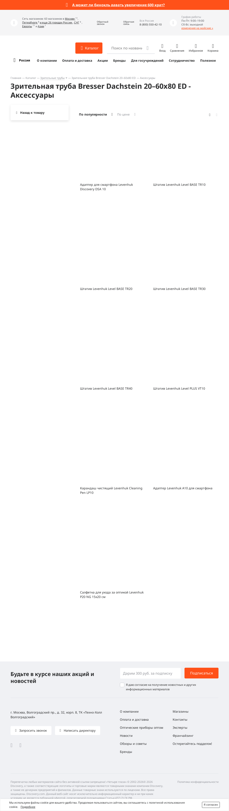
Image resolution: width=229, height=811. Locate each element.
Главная (16, 78)
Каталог (30, 78)
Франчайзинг (183, 735)
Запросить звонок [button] (32, 730)
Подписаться (201, 673)
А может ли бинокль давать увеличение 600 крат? (118, 4)
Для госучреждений (147, 60)
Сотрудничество (182, 60)
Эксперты (180, 727)
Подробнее (28, 807)
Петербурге (30, 22)
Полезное (208, 60)
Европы (27, 26)
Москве (70, 19)
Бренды (119, 60)
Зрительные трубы (52, 78)
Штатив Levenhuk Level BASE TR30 (179, 289)
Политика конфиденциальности (197, 782)
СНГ (76, 22)
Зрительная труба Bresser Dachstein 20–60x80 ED (104, 78)
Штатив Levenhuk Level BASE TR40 (106, 388)
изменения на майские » (197, 28)
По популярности (93, 114)
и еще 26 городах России (56, 22)
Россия (24, 60)
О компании (47, 60)
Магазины (181, 711)
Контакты (180, 719)
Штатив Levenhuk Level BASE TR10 (179, 184)
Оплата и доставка (77, 60)
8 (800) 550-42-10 (151, 24)
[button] (99, 23)
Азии (41, 26)
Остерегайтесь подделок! (192, 743)
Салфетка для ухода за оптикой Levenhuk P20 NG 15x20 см (112, 594)
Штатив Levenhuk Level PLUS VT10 (179, 388)
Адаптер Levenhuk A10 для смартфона (182, 488)
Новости (126, 735)
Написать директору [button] (79, 730)
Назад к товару (32, 112)
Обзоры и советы (133, 743)
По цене (123, 114)
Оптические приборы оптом (141, 727)
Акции (103, 60)
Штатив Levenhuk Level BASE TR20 (106, 289)
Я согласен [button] (211, 805)
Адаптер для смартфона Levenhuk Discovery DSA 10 (106, 186)
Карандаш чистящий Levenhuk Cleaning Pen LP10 (111, 490)
